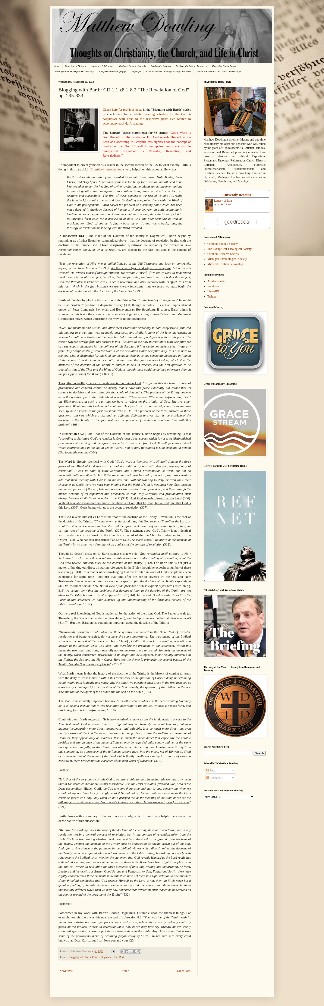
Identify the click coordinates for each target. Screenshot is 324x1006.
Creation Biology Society (222, 243)
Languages (136, 71)
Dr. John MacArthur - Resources (191, 66)
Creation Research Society (223, 253)
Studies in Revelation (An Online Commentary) (218, 71)
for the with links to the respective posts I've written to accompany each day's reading (147, 118)
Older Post (183, 970)
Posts (211, 770)
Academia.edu (215, 281)
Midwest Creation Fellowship (225, 264)
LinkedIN (213, 291)
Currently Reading (237, 195)
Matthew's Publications (102, 66)
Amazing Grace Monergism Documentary (74, 71)
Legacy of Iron (223, 200)
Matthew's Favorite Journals (132, 66)
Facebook (213, 286)
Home (57, 66)
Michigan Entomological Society (227, 259)
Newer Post (66, 970)
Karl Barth (119, 957)
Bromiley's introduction (106, 169)
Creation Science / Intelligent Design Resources (168, 71)
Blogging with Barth (80, 957)
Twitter (211, 296)
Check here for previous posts (122, 109)
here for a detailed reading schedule (142, 114)
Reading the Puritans (161, 66)
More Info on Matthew (75, 66)
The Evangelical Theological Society (229, 249)
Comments (214, 778)
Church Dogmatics (102, 957)
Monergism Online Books (224, 66)
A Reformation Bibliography (112, 71)
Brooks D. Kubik (224, 204)
